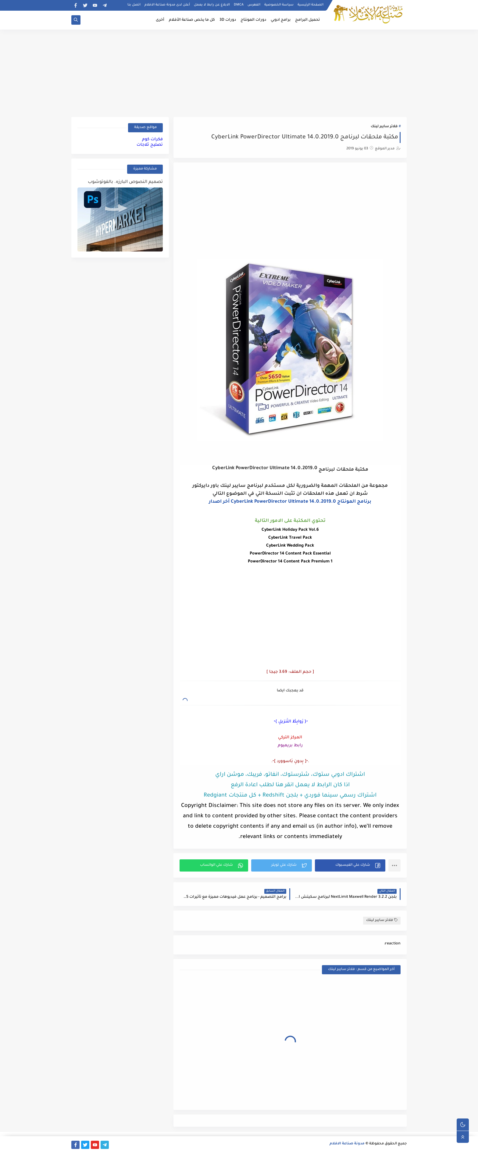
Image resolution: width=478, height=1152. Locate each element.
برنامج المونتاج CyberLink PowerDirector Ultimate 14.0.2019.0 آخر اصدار (290, 502)
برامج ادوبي (281, 20)
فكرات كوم (152, 139)
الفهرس (254, 5)
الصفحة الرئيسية (310, 5)
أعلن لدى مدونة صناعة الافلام (167, 5)
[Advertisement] (239, 72)
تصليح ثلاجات (150, 145)
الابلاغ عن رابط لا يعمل (212, 5)
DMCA (239, 5)
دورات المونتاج (253, 20)
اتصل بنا (134, 5)
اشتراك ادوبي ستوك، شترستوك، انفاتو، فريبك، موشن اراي (290, 775)
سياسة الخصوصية (279, 5)
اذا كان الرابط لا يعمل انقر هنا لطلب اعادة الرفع (290, 785)
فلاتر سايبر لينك (384, 127)
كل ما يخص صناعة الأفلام (192, 20)
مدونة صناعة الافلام (347, 1144)
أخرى (160, 20)
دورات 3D (227, 20)
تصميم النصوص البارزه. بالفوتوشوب (125, 182)
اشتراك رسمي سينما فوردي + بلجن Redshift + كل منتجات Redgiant (290, 796)
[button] (350, 865)
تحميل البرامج (307, 20)
